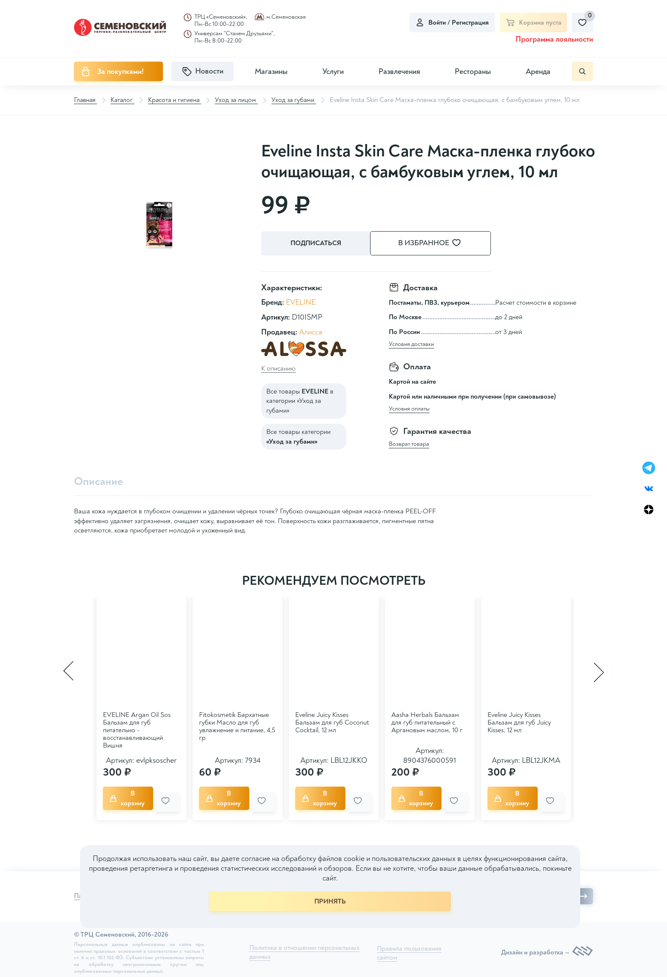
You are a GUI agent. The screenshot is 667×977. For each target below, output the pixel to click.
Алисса (310, 332)
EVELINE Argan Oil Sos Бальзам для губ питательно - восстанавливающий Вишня (137, 729)
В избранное (439, 243)
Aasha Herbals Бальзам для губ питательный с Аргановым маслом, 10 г (426, 722)
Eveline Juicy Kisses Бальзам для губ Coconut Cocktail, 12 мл (332, 722)
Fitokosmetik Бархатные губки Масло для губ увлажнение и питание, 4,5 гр (237, 726)
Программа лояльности (554, 39)
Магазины (271, 71)
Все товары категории (298, 436)
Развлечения (399, 71)
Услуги (333, 71)
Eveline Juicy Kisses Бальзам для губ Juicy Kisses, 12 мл (519, 722)
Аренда (538, 71)
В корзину (130, 796)
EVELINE (301, 301)
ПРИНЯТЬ (330, 901)
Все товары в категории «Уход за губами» (300, 400)
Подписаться (316, 243)
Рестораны (473, 71)
